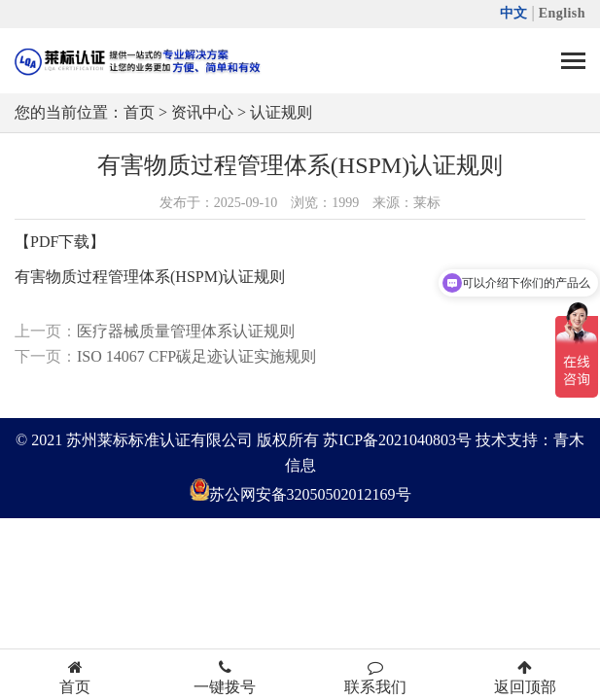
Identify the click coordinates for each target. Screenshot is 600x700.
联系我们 (375, 677)
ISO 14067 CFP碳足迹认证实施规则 (196, 356)
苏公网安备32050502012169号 (310, 495)
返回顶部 (525, 677)
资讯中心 (202, 112)
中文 (514, 13)
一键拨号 (225, 677)
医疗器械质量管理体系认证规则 (186, 331)
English (562, 13)
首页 (139, 112)
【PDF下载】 (60, 241)
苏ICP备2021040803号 (397, 440)
